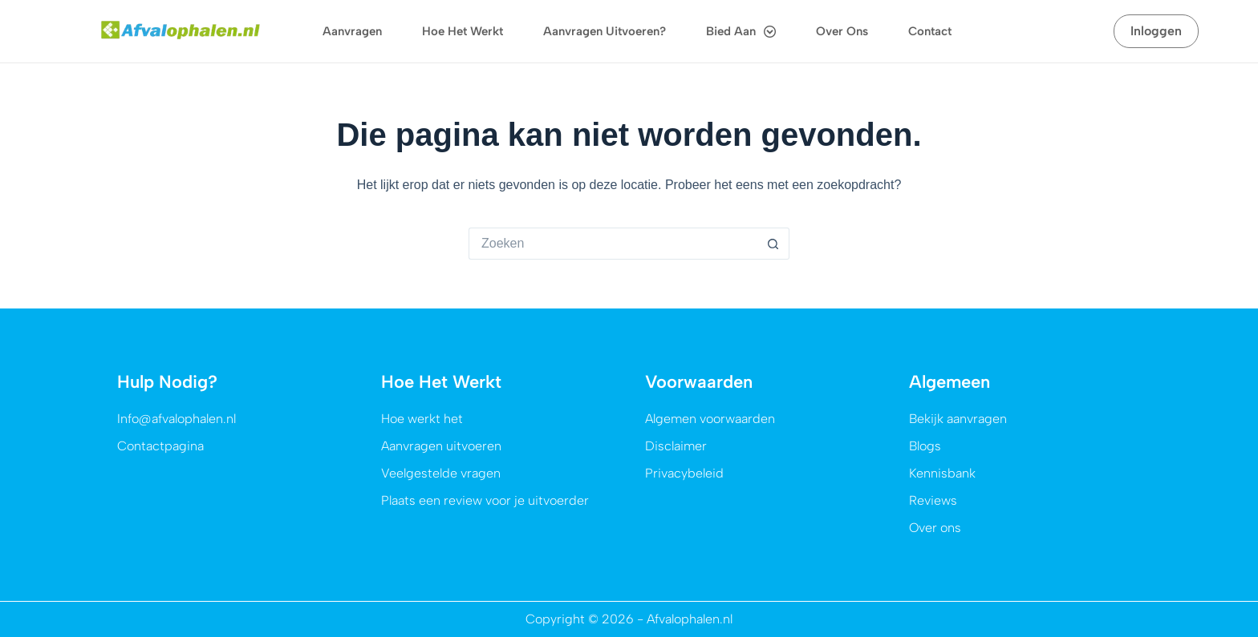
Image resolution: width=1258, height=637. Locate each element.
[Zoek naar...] (613, 244)
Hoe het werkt (462, 31)
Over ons (842, 31)
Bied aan (741, 32)
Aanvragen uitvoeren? (604, 31)
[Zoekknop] (773, 244)
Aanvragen (352, 31)
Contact (930, 31)
